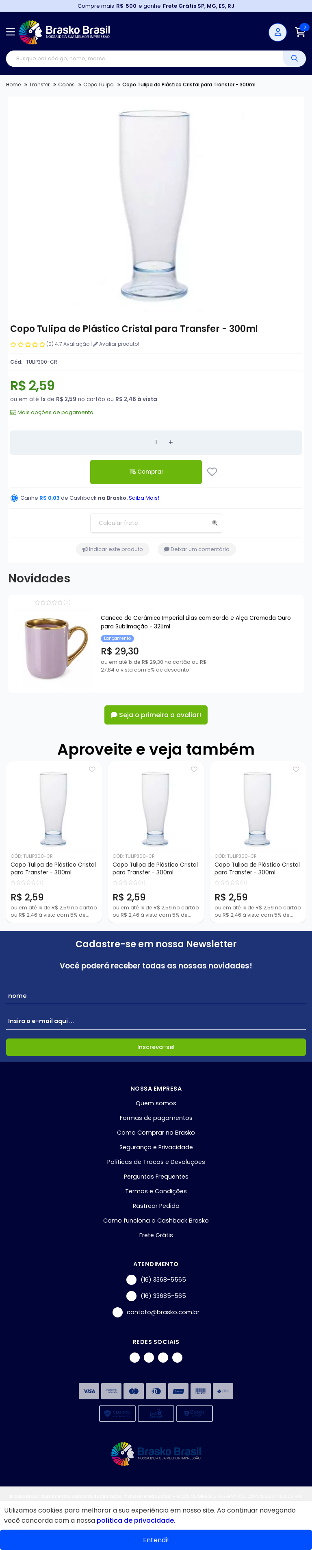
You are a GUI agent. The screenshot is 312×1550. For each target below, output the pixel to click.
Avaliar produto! (116, 343)
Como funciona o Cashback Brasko (156, 1220)
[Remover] (141, 442)
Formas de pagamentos (156, 1118)
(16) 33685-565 (156, 1296)
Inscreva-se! (156, 1047)
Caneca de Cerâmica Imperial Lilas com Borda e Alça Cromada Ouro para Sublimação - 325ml (196, 622)
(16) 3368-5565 (156, 1280)
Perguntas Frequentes (156, 1176)
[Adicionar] (170, 442)
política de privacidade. (136, 1520)
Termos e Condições (156, 1191)
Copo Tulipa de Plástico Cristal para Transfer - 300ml (53, 868)
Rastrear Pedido (156, 1206)
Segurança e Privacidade (156, 1147)
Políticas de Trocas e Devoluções (156, 1162)
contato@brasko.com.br (156, 1312)
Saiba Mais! (144, 498)
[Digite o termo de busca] (144, 58)
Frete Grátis (156, 1235)
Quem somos (156, 1103)
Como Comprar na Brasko (156, 1132)
